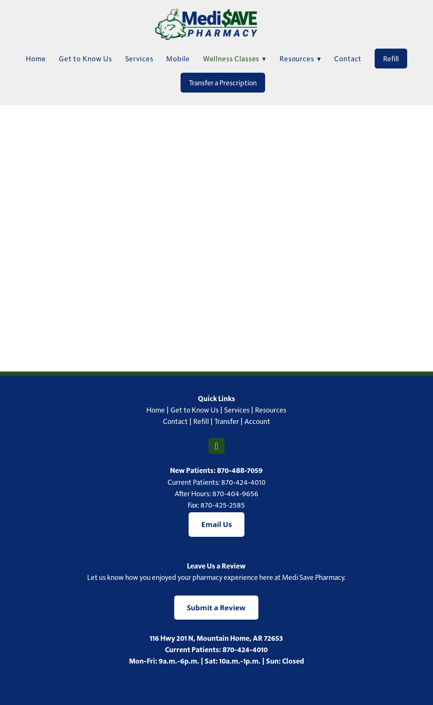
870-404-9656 (235, 493)
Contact (348, 58)
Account (257, 421)
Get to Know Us (85, 58)
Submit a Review (216, 607)
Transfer (226, 421)
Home (36, 58)
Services (139, 58)
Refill (391, 58)
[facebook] (216, 446)
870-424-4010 (243, 481)
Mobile (178, 58)
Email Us (216, 524)
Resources (270, 409)
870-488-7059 (240, 470)
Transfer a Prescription (223, 82)
